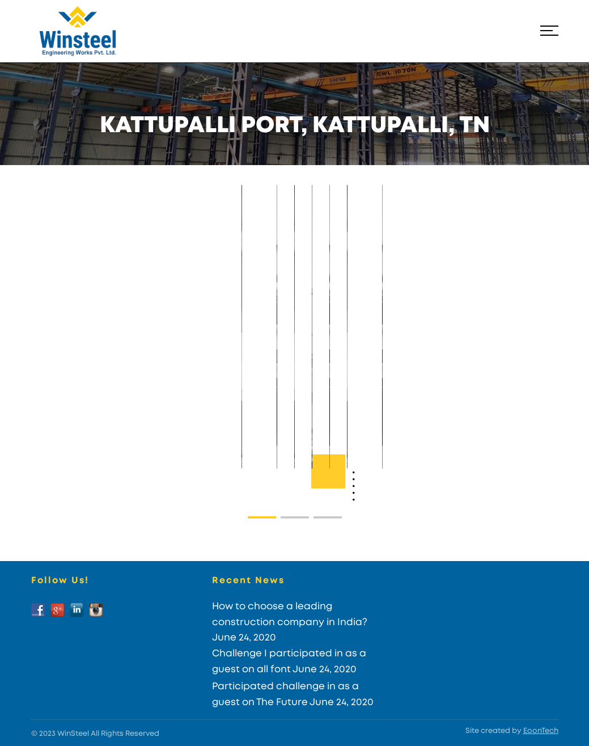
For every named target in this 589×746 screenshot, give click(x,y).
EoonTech (540, 731)
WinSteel (73, 733)
